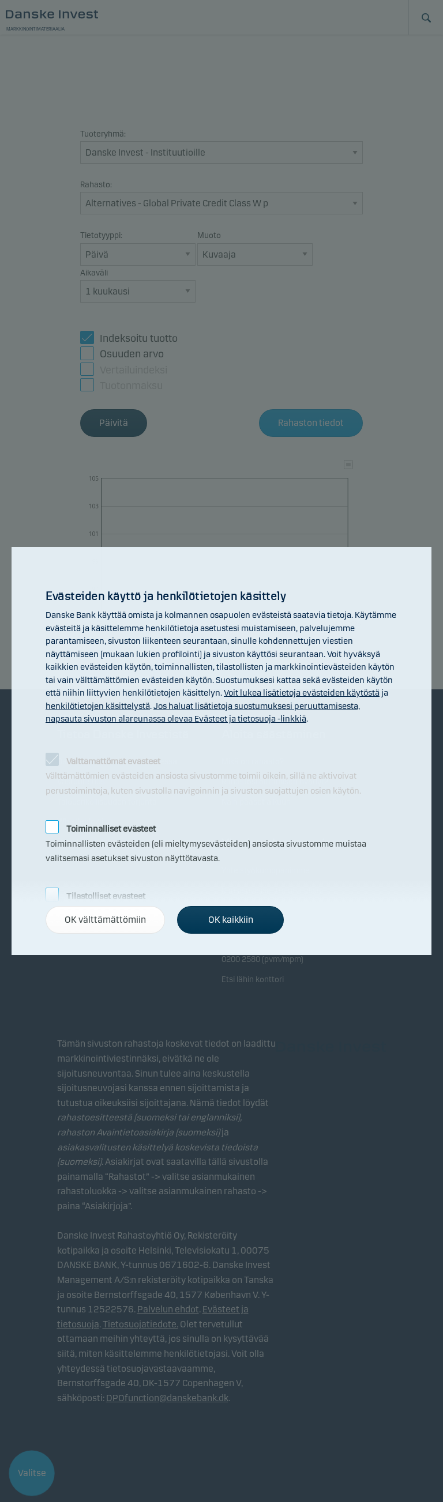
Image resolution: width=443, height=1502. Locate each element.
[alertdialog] (221, 751)
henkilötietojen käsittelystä (98, 706)
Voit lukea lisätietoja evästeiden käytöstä (302, 693)
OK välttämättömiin (105, 919)
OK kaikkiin (230, 919)
